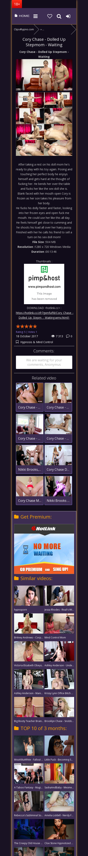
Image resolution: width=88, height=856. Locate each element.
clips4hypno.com (22, 16)
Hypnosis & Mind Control (36, 342)
